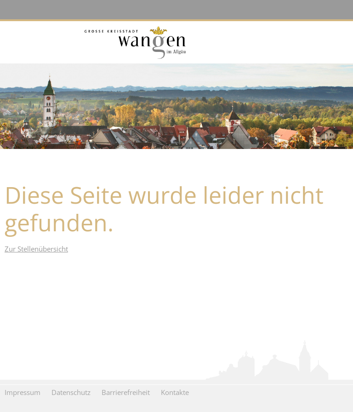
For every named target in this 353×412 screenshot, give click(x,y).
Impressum (22, 392)
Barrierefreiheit (126, 392)
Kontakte (175, 392)
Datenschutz (71, 392)
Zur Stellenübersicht (36, 248)
